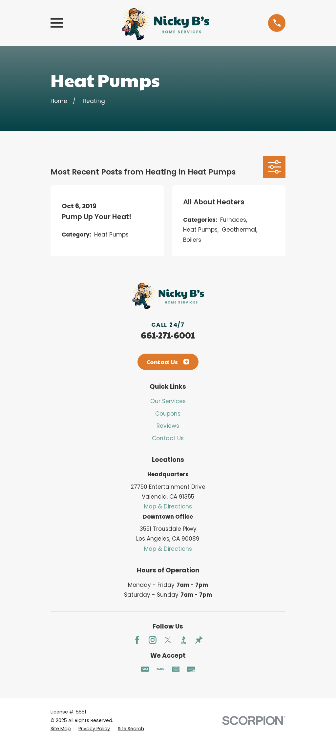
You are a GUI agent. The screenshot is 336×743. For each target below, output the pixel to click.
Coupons (167, 414)
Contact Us (168, 362)
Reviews (168, 426)
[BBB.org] (183, 640)
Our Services (168, 401)
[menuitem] (61, 729)
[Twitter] (168, 640)
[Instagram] (153, 640)
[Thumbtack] (199, 640)
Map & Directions (168, 506)
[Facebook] (137, 640)
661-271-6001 (168, 335)
